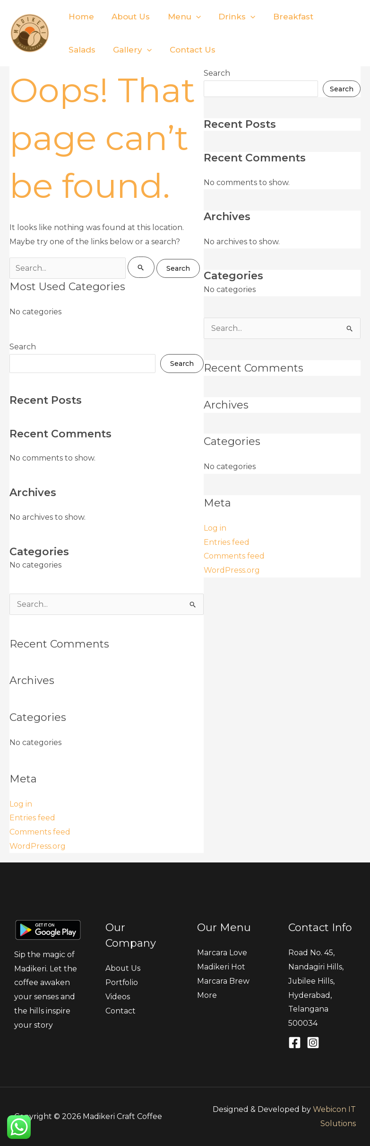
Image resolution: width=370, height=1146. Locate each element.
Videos (117, 996)
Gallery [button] (87, 49)
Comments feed (39, 831)
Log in (20, 804)
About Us (128, 16)
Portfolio (121, 982)
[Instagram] (313, 1042)
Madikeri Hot (221, 966)
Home (80, 16)
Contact (120, 1010)
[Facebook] (294, 1042)
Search (22, 346)
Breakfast (286, 16)
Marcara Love (222, 952)
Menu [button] (180, 16)
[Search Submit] (141, 267)
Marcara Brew (223, 981)
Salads (335, 16)
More (207, 995)
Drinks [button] (231, 16)
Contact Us (145, 49)
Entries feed (32, 817)
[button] (192, 16)
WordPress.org (37, 846)
